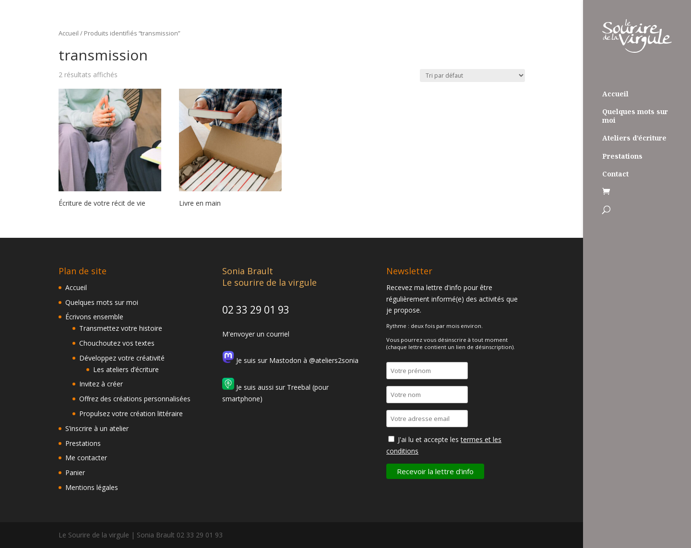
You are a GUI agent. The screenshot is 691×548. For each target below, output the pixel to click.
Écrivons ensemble (94, 316)
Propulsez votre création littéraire (131, 413)
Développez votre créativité (122, 357)
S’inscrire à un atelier (97, 428)
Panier (75, 472)
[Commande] (472, 75)
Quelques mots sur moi (635, 116)
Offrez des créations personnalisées (135, 398)
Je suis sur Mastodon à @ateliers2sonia (290, 360)
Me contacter (86, 457)
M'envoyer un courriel (255, 333)
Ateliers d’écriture (634, 138)
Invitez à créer (101, 383)
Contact (615, 174)
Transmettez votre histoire (120, 328)
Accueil (615, 94)
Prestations (622, 156)
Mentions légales (91, 487)
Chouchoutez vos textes (117, 343)
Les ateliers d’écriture (126, 369)
